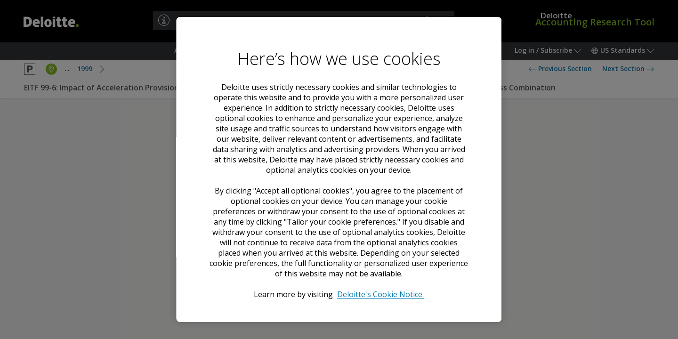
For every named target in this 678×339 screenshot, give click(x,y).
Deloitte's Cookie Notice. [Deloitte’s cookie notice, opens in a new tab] (381, 294)
